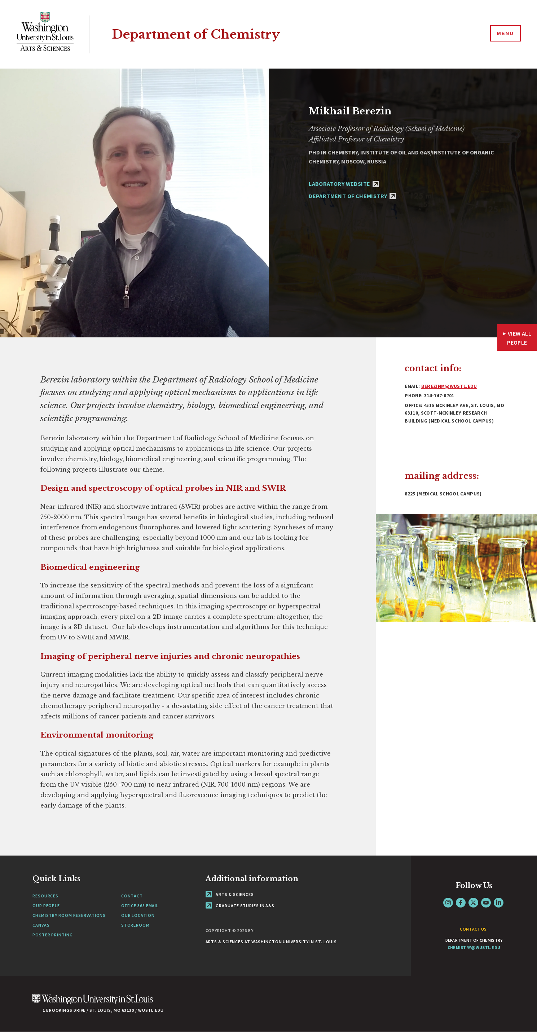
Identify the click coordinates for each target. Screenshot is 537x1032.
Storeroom (135, 925)
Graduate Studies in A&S (240, 905)
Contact (132, 895)
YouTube (486, 903)
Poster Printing (52, 934)
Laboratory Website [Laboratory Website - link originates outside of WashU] (344, 183)
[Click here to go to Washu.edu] (92, 1003)
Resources (45, 895)
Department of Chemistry (198, 34)
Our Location (138, 915)
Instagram (448, 903)
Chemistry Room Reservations (69, 915)
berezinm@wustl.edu (449, 386)
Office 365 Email (140, 905)
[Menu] (504, 34)
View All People (519, 338)
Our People (46, 905)
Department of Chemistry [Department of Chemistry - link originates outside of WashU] (352, 196)
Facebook (460, 903)
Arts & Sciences (230, 894)
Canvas (40, 925)
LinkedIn (498, 903)
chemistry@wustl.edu (474, 947)
